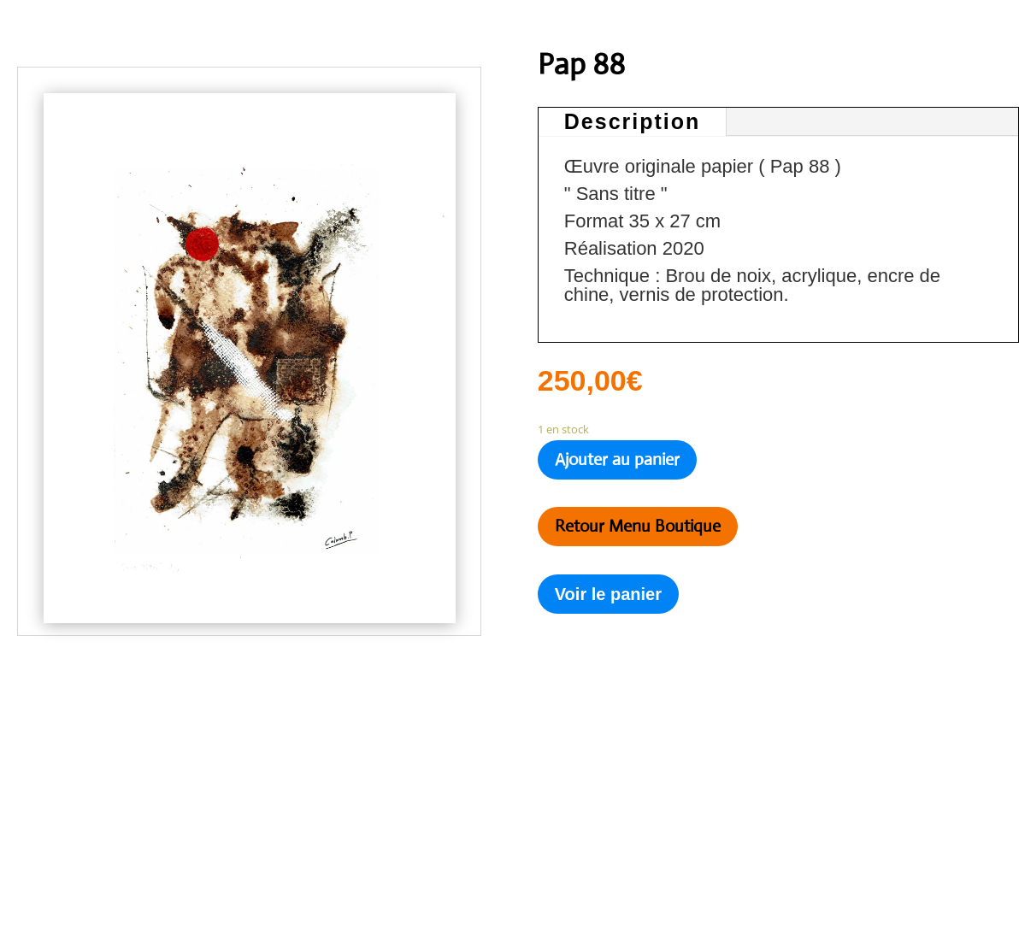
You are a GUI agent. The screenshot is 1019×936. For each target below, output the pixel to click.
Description (632, 121)
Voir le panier (608, 594)
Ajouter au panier (617, 459)
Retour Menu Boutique (638, 526)
